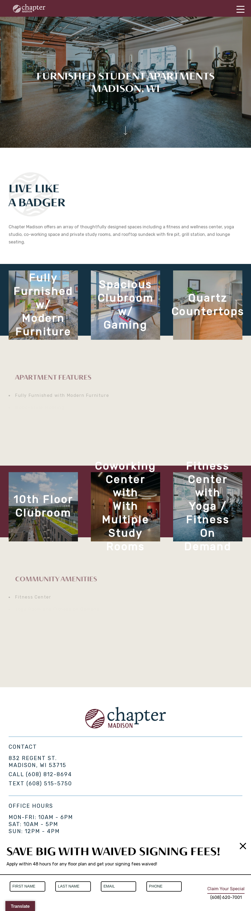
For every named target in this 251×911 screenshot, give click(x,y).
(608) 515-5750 (49, 783)
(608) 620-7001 (226, 897)
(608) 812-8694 (49, 774)
